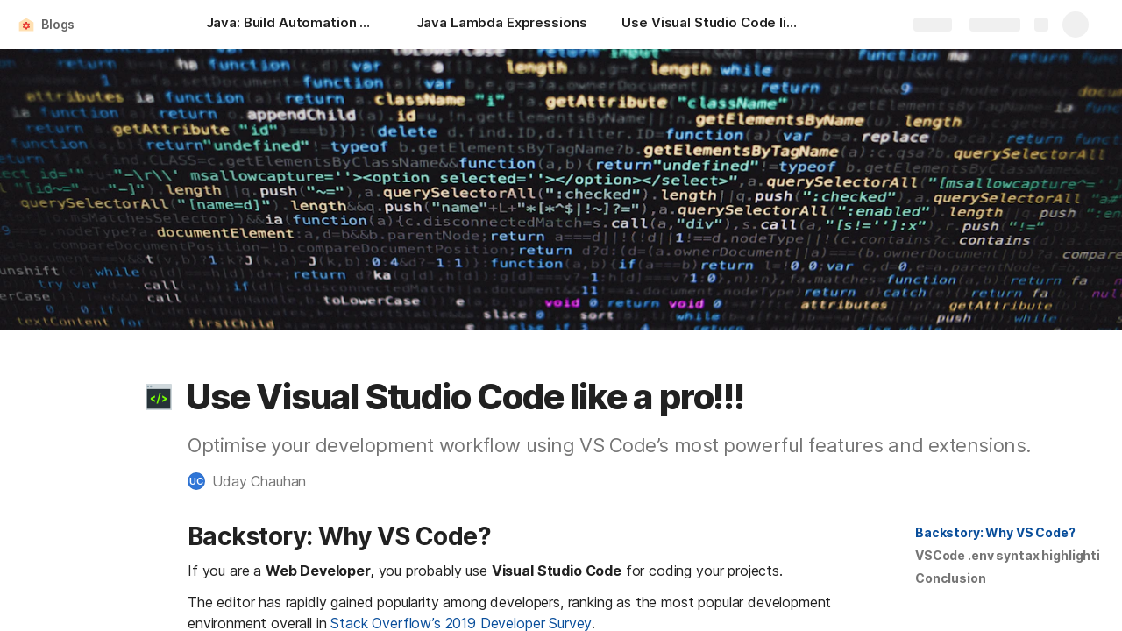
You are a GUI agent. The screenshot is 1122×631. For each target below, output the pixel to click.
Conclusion (950, 578)
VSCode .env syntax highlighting (1015, 555)
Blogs (58, 24)
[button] (158, 397)
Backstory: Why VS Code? (995, 532)
